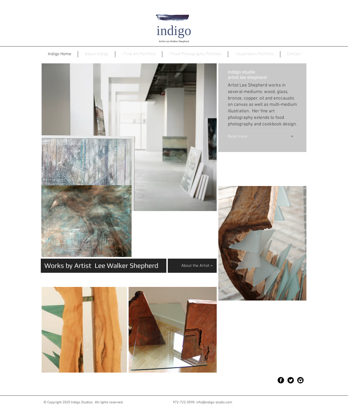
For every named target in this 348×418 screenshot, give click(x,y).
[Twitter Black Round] (290, 380)
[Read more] (252, 137)
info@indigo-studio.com (214, 402)
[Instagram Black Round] (300, 380)
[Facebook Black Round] (281, 380)
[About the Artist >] (199, 266)
